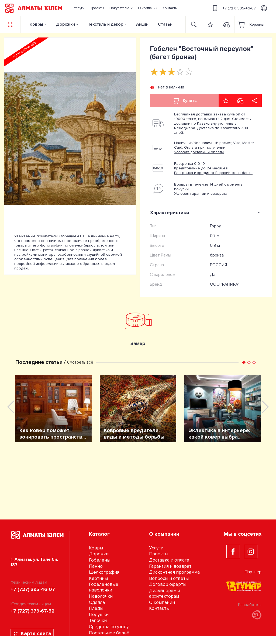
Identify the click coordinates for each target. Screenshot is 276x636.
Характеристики (206, 213)
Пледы (96, 608)
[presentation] (10, 407)
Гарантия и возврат (170, 566)
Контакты (159, 608)
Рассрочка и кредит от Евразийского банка (213, 172)
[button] (121, 8)
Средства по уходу (109, 627)
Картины (98, 578)
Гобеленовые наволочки (103, 587)
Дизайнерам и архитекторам (164, 593)
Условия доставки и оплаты (199, 152)
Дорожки (65, 24)
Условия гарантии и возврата (200, 193)
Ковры (36, 24)
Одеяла (97, 602)
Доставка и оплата (169, 560)
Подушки (99, 614)
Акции (142, 24)
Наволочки (101, 596)
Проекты (158, 554)
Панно (96, 566)
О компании (162, 602)
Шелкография (104, 572)
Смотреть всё (80, 362)
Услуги (156, 548)
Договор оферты (167, 584)
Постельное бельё (109, 633)
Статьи (165, 24)
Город (216, 226)
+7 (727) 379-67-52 (32, 611)
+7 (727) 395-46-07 (233, 8)
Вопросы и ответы (169, 578)
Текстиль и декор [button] (105, 24)
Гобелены (99, 560)
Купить (184, 101)
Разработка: (249, 611)
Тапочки (98, 620)
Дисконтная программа (174, 572)
